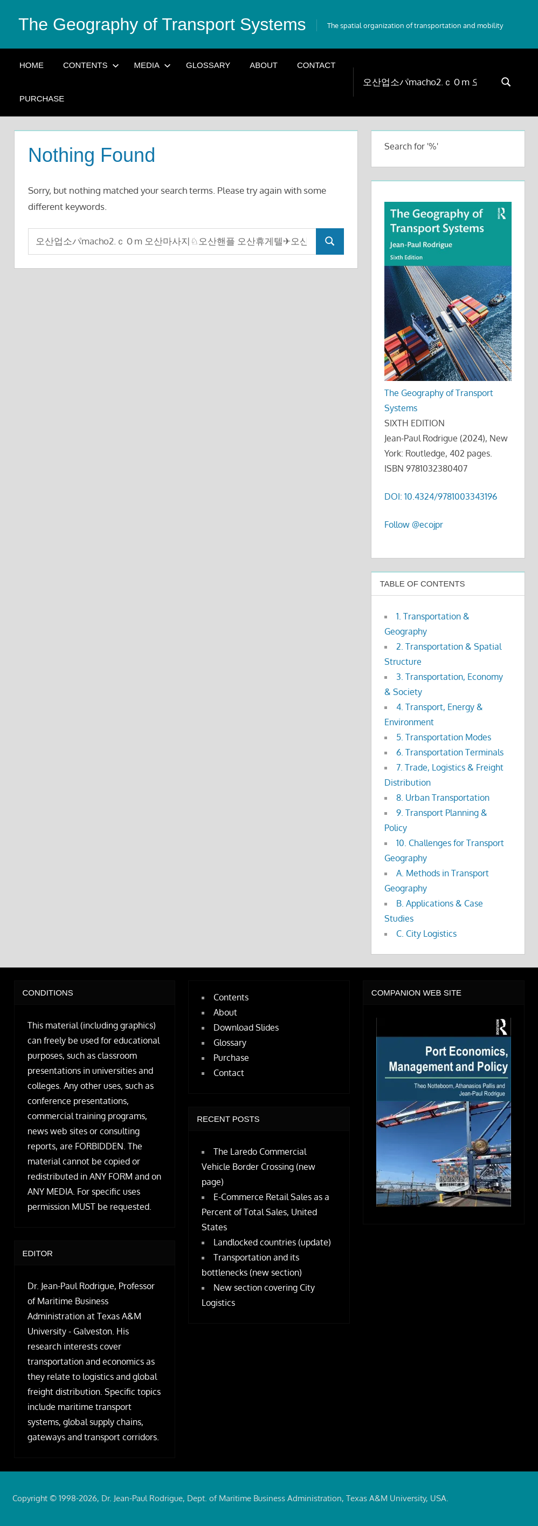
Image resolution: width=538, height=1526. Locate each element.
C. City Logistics (426, 933)
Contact (316, 65)
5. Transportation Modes (443, 737)
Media (152, 65)
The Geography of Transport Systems (162, 24)
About (264, 65)
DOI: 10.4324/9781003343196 (440, 496)
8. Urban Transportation (442, 797)
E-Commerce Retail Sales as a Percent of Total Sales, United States (265, 1211)
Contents (91, 65)
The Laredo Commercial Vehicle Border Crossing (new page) (258, 1166)
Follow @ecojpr (413, 524)
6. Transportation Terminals (449, 752)
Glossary (208, 65)
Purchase (41, 98)
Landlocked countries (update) (272, 1242)
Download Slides (246, 1027)
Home (31, 65)
